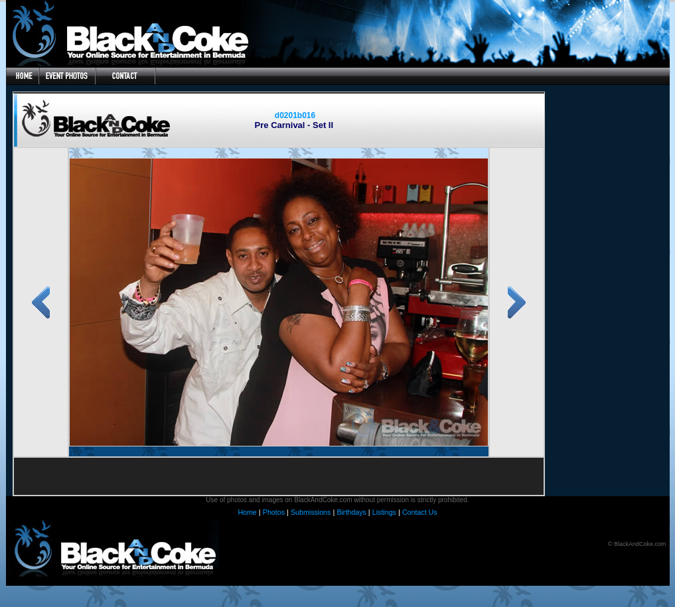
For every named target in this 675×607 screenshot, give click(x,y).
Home (247, 512)
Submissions (311, 512)
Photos (274, 512)
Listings (384, 512)
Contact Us (419, 512)
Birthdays (351, 512)
